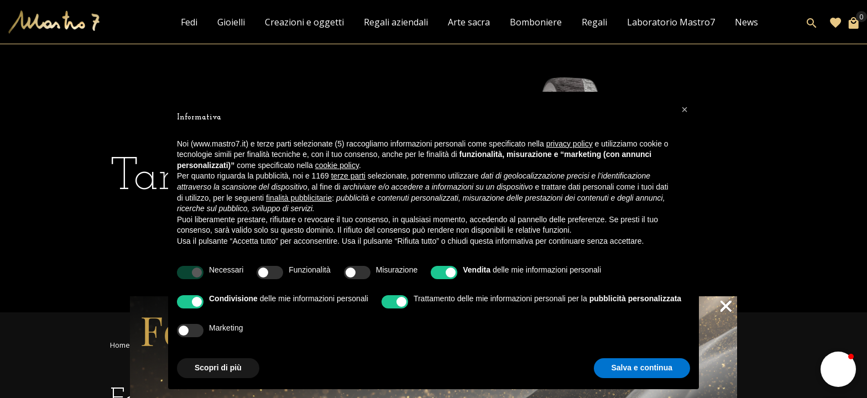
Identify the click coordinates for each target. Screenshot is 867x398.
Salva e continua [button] (642, 367)
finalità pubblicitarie (299, 197)
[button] (838, 369)
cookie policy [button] (337, 165)
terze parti (348, 175)
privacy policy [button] (569, 143)
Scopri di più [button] (218, 367)
